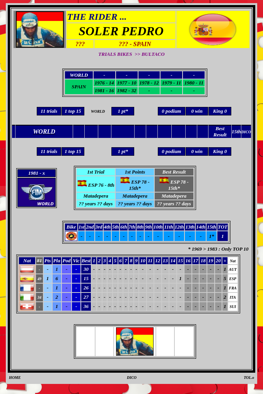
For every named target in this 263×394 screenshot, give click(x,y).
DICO (132, 377)
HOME (15, 377)
